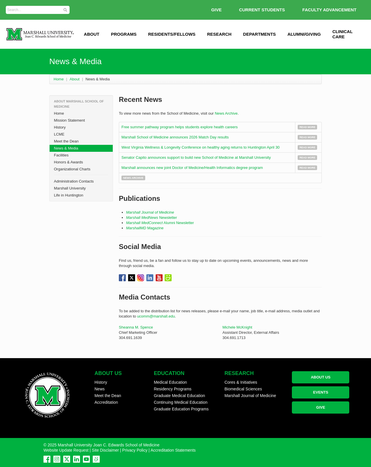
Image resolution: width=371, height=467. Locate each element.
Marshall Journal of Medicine (150, 212)
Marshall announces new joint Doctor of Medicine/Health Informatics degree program (192, 167)
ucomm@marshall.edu (156, 316)
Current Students (262, 9)
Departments (259, 34)
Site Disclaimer (105, 450)
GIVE (216, 9)
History (60, 127)
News (99, 389)
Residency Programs (173, 389)
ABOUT (91, 34)
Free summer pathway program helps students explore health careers (179, 127)
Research (219, 34)
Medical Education (170, 382)
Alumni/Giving (304, 34)
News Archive (226, 113)
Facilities (61, 155)
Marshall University (70, 188)
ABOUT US (320, 377)
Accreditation (106, 402)
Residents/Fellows (171, 34)
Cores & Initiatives (240, 382)
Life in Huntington (68, 195)
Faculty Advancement (329, 9)
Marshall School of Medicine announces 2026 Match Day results (175, 137)
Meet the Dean (66, 141)
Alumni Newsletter (160, 223)
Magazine (144, 228)
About (74, 79)
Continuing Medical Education (181, 402)
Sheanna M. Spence (136, 327)
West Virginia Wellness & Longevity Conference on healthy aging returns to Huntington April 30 (200, 147)
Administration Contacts (74, 181)
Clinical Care (342, 34)
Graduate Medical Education (179, 395)
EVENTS (320, 392)
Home (59, 79)
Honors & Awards (68, 162)
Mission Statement (69, 120)
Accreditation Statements (173, 450)
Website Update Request (65, 450)
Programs (124, 34)
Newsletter (151, 217)
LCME (59, 134)
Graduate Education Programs (181, 409)
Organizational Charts (72, 169)
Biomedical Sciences (243, 389)
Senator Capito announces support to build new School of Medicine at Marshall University (196, 157)
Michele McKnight (237, 327)
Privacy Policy (135, 450)
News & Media (66, 148)
